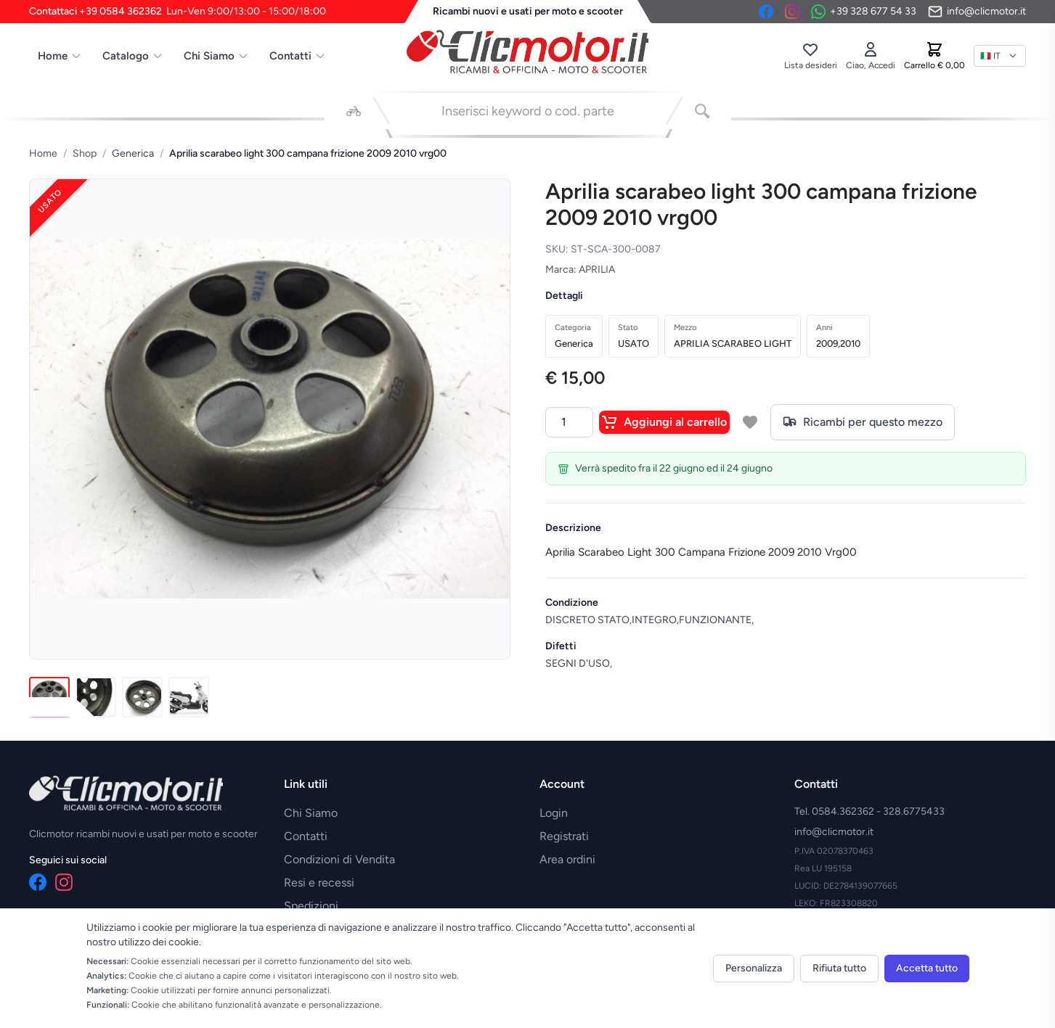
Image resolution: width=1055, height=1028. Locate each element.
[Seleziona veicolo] (353, 111)
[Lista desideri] (810, 56)
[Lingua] (1000, 56)
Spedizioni (311, 906)
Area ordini (567, 859)
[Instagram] (792, 11)
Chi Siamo (216, 55)
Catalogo (132, 55)
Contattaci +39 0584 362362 (177, 12)
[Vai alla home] (528, 51)
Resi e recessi (319, 882)
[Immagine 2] (96, 697)
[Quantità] (569, 422)
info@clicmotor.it (833, 832)
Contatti (297, 55)
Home (60, 55)
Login (553, 813)
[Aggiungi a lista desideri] (750, 422)
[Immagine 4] (188, 697)
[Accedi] (870, 56)
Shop (85, 153)
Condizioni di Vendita (339, 859)
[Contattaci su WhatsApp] (863, 11)
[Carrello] (934, 56)
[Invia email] (977, 11)
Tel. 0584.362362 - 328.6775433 (869, 811)
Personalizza (753, 968)
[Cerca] (702, 111)
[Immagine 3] (142, 697)
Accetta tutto (927, 968)
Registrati (564, 836)
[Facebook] (766, 11)
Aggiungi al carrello (664, 422)
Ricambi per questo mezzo (862, 422)
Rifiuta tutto (839, 968)
